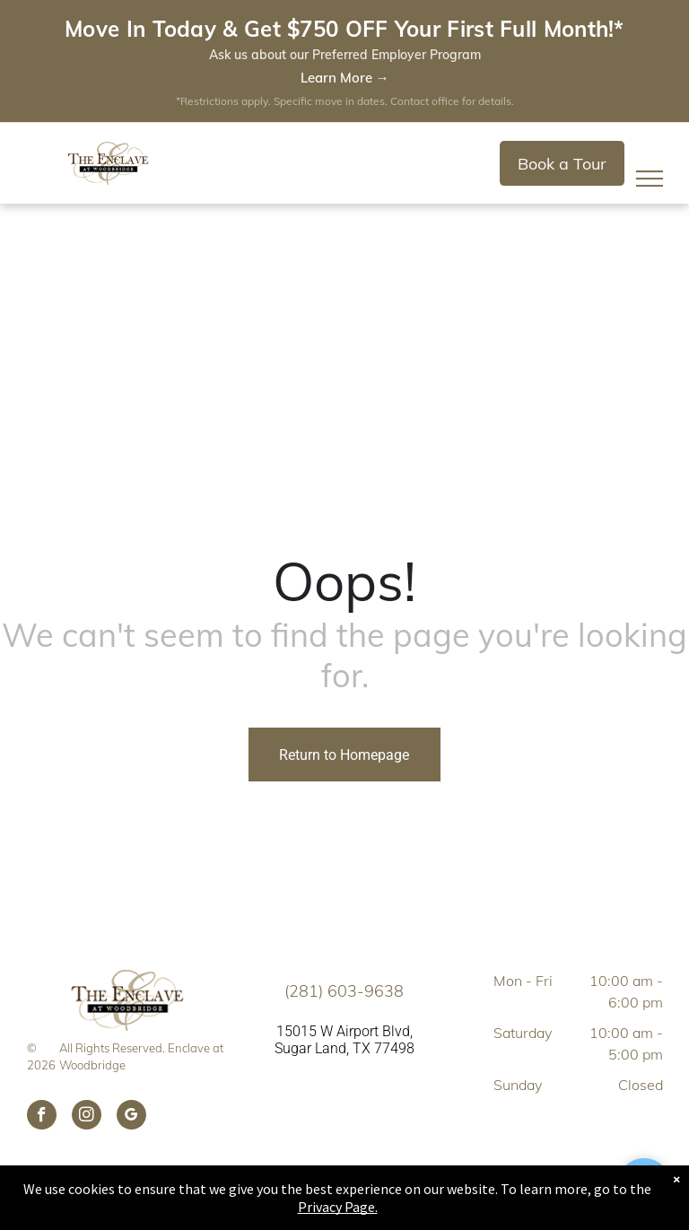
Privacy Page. (338, 1207)
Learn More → (345, 77)
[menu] (649, 178)
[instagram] (86, 1117)
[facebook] (42, 1117)
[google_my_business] (131, 1117)
